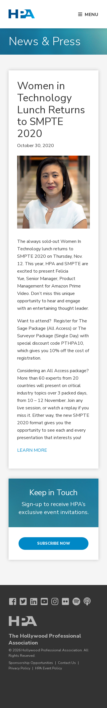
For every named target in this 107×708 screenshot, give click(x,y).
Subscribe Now (53, 543)
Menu (91, 14)
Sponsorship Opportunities (31, 663)
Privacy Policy (19, 668)
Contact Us (67, 663)
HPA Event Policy (48, 668)
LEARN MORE (32, 450)
